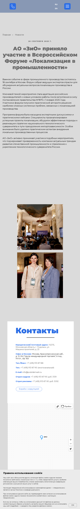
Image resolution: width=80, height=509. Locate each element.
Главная (7, 35)
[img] (40, 6)
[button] (29, 389)
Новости (19, 35)
